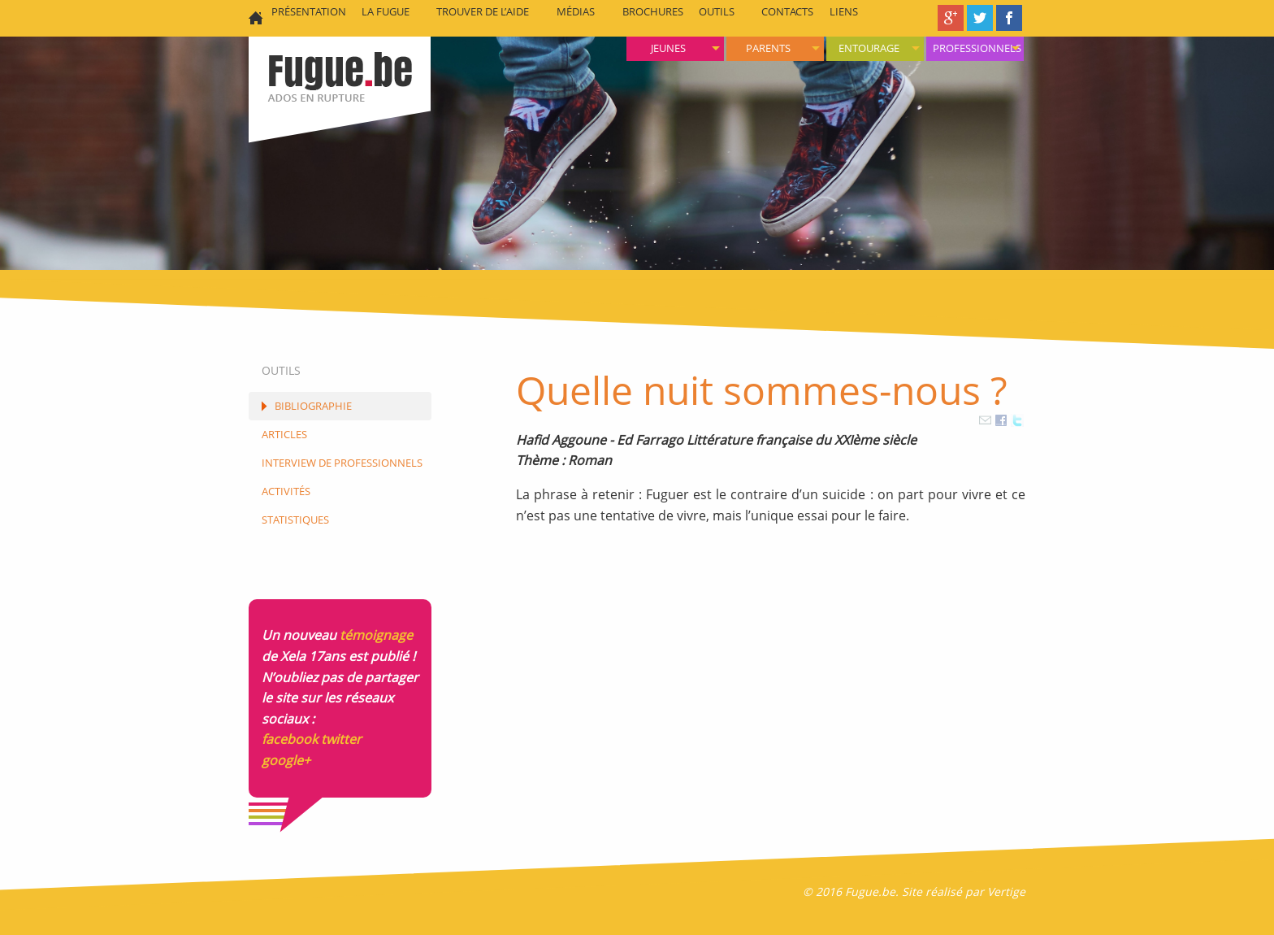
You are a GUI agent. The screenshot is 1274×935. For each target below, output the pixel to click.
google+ (286, 760)
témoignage (376, 635)
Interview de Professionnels (342, 462)
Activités (286, 491)
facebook (290, 739)
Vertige (1006, 891)
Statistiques (295, 519)
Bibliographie (313, 405)
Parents (768, 48)
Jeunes (668, 48)
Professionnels (977, 48)
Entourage (868, 48)
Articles (284, 434)
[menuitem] (975, 49)
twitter (341, 739)
